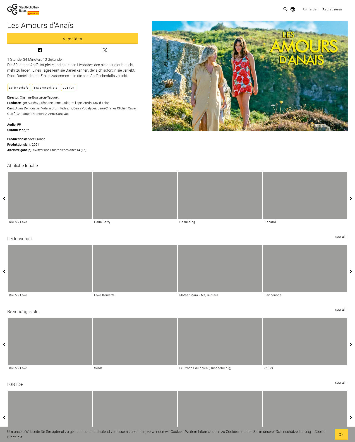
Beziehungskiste (46, 87)
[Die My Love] (50, 195)
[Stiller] (305, 341)
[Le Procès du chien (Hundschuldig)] (220, 341)
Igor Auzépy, (30, 103)
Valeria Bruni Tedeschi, (57, 108)
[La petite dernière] (220, 414)
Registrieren (332, 9)
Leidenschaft (18, 87)
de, (24, 130)
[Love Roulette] (135, 268)
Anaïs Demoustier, (28, 108)
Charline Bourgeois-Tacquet (39, 97)
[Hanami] (305, 195)
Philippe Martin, (82, 103)
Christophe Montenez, (32, 113)
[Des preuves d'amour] (135, 414)
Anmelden (311, 9)
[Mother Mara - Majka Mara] (220, 268)
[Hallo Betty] (135, 195)
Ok (341, 434)
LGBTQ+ (68, 87)
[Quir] (50, 414)
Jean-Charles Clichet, (113, 108)
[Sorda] (135, 341)
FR (19, 124)
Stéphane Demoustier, (55, 103)
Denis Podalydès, (85, 108)
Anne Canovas (58, 113)
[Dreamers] (305, 414)
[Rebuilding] (220, 195)
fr (27, 130)
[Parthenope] (305, 268)
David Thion (101, 103)
